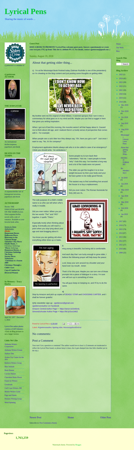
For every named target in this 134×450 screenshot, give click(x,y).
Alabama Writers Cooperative (11, 345)
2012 (121, 241)
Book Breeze (9, 370)
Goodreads (8, 385)
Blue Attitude (9, 367)
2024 (121, 78)
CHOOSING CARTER (91, 294)
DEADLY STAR (71, 294)
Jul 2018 (124, 178)
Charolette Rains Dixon (13, 377)
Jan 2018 (124, 214)
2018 (121, 102)
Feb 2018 (124, 208)
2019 (121, 98)
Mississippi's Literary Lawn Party (125, 139)
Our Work (119, 48)
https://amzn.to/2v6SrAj (69, 309)
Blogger (78, 445)
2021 (121, 90)
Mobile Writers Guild (12, 392)
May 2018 (125, 190)
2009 (121, 253)
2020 (121, 94)
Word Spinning (10, 402)
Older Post (105, 417)
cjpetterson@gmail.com (64, 303)
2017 (121, 221)
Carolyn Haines (10, 374)
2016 (121, 225)
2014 (121, 233)
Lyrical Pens (25, 11)
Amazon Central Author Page (44, 309)
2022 (121, 86)
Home (71, 417)
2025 (121, 74)
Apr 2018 (124, 196)
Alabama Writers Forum (13, 350)
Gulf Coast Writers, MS (13, 388)
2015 (121, 229)
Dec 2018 (124, 105)
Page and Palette (11, 395)
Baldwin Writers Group (13, 363)
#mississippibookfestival (72, 327)
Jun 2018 (124, 184)
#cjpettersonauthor (44, 327)
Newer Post (35, 417)
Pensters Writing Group (13, 399)
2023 (121, 82)
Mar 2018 (124, 202)
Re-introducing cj (125, 170)
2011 (121, 245)
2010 (121, 249)
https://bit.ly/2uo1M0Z (69, 311)
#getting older (57, 327)
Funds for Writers (11, 381)
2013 (121, 237)
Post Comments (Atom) (48, 423)
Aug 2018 (124, 129)
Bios (118, 51)
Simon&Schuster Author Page (45, 311)
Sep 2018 (124, 123)
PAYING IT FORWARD (125, 161)
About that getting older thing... (124, 150)
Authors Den (9, 354)
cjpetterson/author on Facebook (45, 306)
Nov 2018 (124, 111)
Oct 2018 (124, 117)
